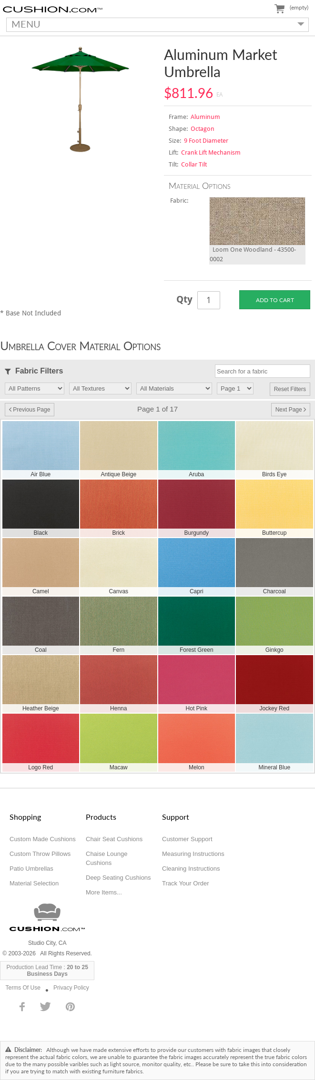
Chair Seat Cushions (114, 839)
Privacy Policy (71, 987)
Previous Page (29, 409)
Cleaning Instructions (191, 868)
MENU (156, 23)
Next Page (290, 409)
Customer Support (187, 839)
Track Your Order (185, 883)
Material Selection (34, 883)
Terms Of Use (23, 987)
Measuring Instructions (193, 853)
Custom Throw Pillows (40, 853)
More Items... (104, 892)
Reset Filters (290, 389)
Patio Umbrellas (31, 868)
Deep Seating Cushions (118, 877)
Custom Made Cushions (43, 839)
